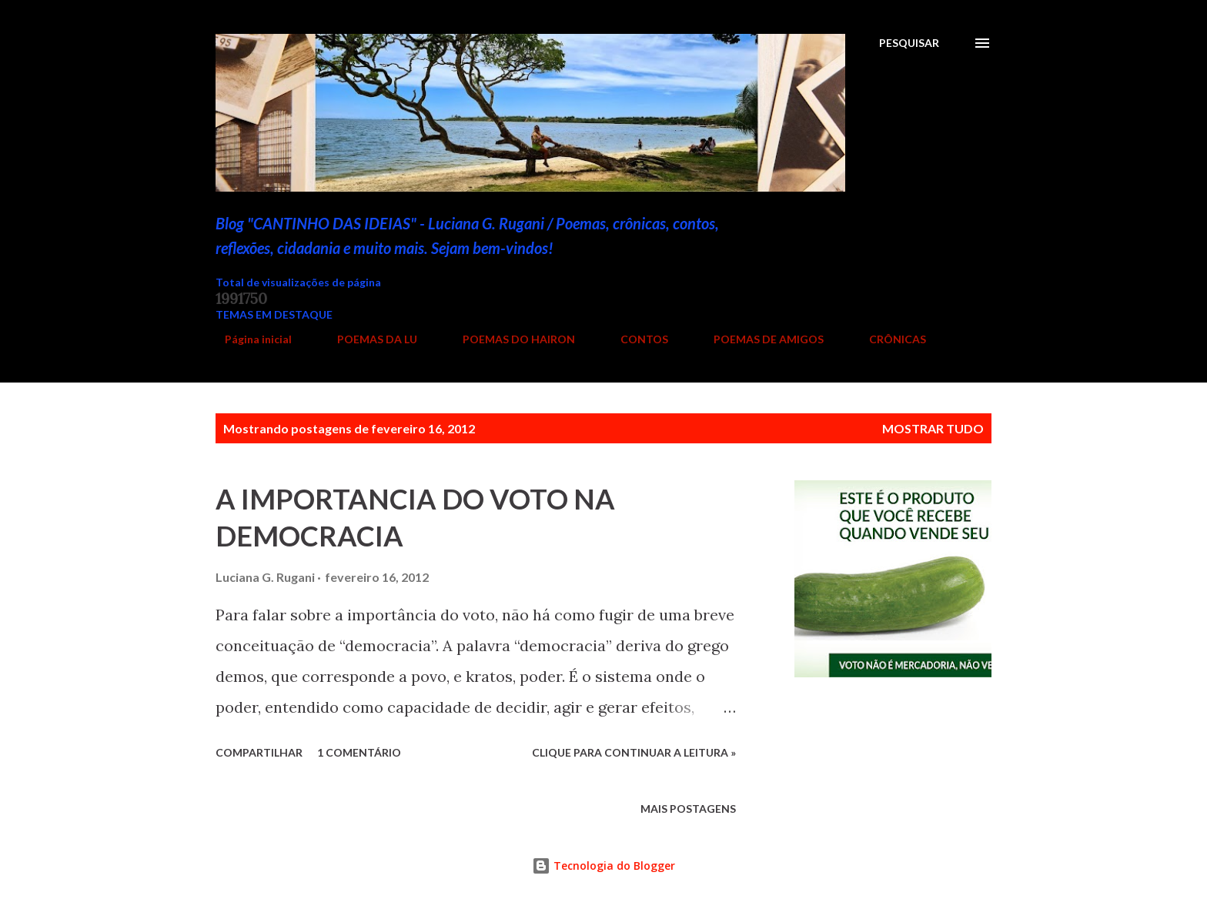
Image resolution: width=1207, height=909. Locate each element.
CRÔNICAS (888, 339)
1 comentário (359, 752)
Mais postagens (688, 808)
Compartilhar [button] (259, 752)
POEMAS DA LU (368, 339)
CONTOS (635, 339)
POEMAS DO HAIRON (509, 339)
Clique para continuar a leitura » (634, 752)
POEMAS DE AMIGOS (759, 339)
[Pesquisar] (909, 43)
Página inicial (249, 339)
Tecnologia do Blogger (603, 865)
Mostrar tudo (933, 428)
